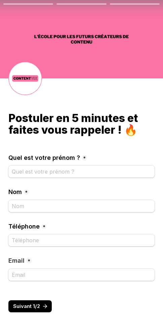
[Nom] (81, 206)
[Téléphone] (81, 240)
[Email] (81, 275)
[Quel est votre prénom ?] (81, 172)
